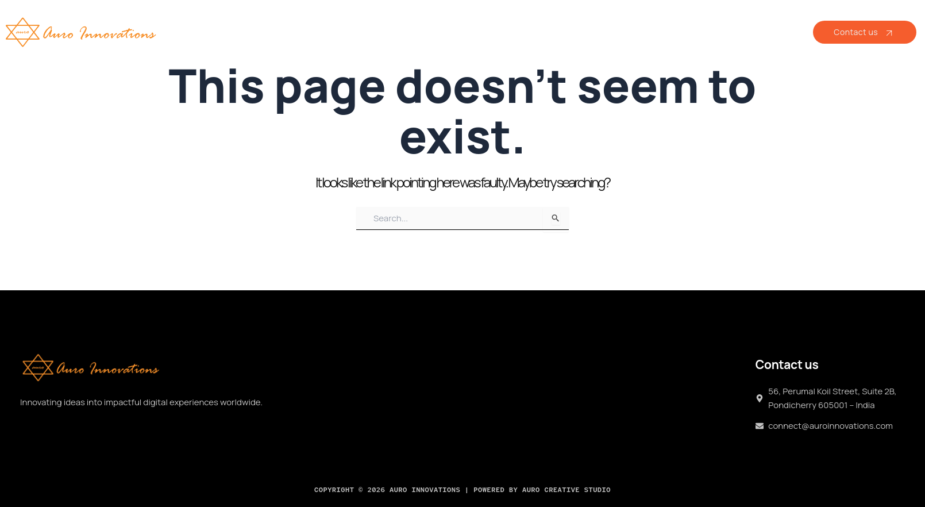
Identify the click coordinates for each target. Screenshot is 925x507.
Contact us (864, 32)
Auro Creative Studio (566, 489)
